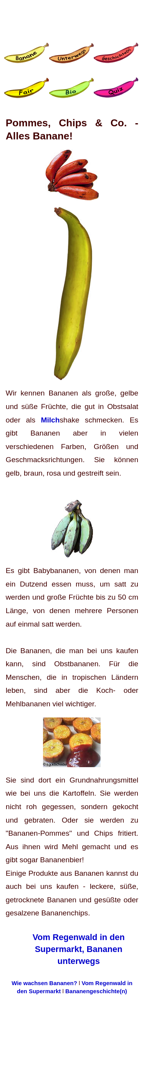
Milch (50, 420)
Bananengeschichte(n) (96, 991)
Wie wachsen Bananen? (45, 983)
